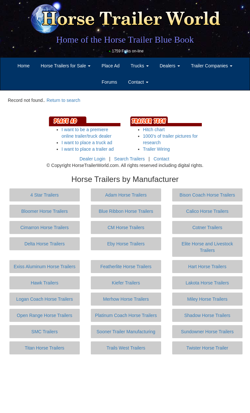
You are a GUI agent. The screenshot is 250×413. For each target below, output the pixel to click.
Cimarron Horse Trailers (45, 227)
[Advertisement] (126, 383)
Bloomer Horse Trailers (44, 211)
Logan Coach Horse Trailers (44, 299)
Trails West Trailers (125, 348)
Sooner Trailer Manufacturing (126, 331)
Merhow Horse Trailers (126, 299)
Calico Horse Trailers (207, 211)
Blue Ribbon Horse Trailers (126, 211)
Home (24, 65)
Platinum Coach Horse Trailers (126, 315)
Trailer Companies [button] (212, 65)
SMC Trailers (44, 331)
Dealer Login (92, 158)
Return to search (63, 100)
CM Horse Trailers (125, 227)
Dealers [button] (170, 65)
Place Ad (110, 65)
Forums (109, 82)
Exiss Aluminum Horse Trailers (45, 266)
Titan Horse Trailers (44, 348)
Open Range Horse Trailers (44, 315)
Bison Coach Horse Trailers (207, 195)
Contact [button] (138, 82)
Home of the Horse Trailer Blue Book (125, 39)
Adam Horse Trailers (126, 195)
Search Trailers (129, 158)
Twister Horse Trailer (207, 348)
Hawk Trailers (44, 282)
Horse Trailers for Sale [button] (65, 65)
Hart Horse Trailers (207, 266)
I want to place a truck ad (87, 142)
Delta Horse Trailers (44, 243)
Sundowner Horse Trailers (207, 331)
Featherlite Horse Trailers (125, 266)
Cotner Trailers (207, 227)
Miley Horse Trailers (207, 299)
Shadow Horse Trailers (207, 315)
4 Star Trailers (44, 195)
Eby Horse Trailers (126, 243)
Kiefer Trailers (126, 282)
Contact (161, 158)
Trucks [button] (139, 65)
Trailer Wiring (156, 149)
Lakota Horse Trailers (207, 282)
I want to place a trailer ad (88, 149)
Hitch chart (154, 129)
